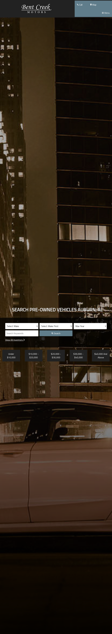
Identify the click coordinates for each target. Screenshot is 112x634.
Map (93, 4)
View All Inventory (15, 340)
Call (79, 4)
